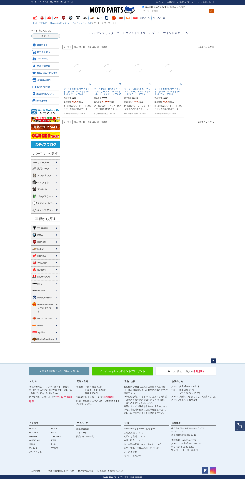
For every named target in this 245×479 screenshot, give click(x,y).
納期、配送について (133, 440)
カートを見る (41, 52)
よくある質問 (130, 452)
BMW (40, 235)
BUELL (41, 325)
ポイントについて (132, 456)
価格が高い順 (93, 47)
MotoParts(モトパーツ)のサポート (140, 428)
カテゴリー (34, 423)
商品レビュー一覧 (85, 436)
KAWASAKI (43, 276)
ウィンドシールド (84, 23)
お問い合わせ (41, 87)
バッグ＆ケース (45, 196)
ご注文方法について (133, 432)
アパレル (42, 189)
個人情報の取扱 (85, 470)
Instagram (39, 100)
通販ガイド (40, 45)
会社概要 (176, 423)
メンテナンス (44, 175)
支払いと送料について (135, 436)
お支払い (33, 381)
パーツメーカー (160, 18)
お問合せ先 (177, 381)
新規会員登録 (41, 66)
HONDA (41, 256)
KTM (39, 283)
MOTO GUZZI (44, 318)
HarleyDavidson (45, 339)
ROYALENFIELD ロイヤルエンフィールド (47, 308)
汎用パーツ (145, 18)
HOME (34, 23)
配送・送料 (82, 381)
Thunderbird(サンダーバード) (62, 23)
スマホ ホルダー (45, 203)
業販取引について (43, 93)
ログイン (45, 36)
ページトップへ (213, 360)
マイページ (40, 58)
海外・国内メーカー (46, 162)
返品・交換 (129, 381)
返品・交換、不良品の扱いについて (141, 448)
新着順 (104, 47)
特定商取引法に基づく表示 (61, 470)
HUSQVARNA (44, 297)
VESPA (41, 290)
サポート (128, 423)
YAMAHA (42, 262)
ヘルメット (43, 182)
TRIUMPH (43, 23)
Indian (40, 249)
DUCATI (41, 242)
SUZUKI (41, 270)
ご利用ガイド (35, 393)
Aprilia (41, 332)
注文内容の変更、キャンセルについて (142, 444)
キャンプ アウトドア (47, 210)
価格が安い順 (79, 47)
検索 (211, 11)
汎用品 (32, 444)
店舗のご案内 (41, 80)
